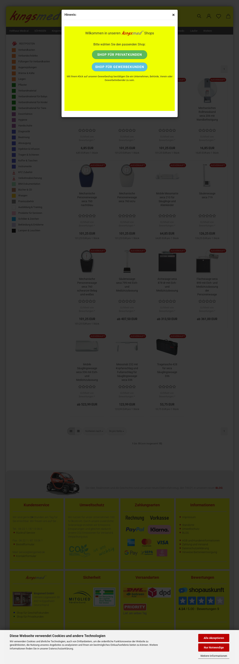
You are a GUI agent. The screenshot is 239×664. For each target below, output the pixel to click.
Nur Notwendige (214, 647)
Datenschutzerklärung (61, 648)
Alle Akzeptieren (214, 638)
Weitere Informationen (213, 655)
